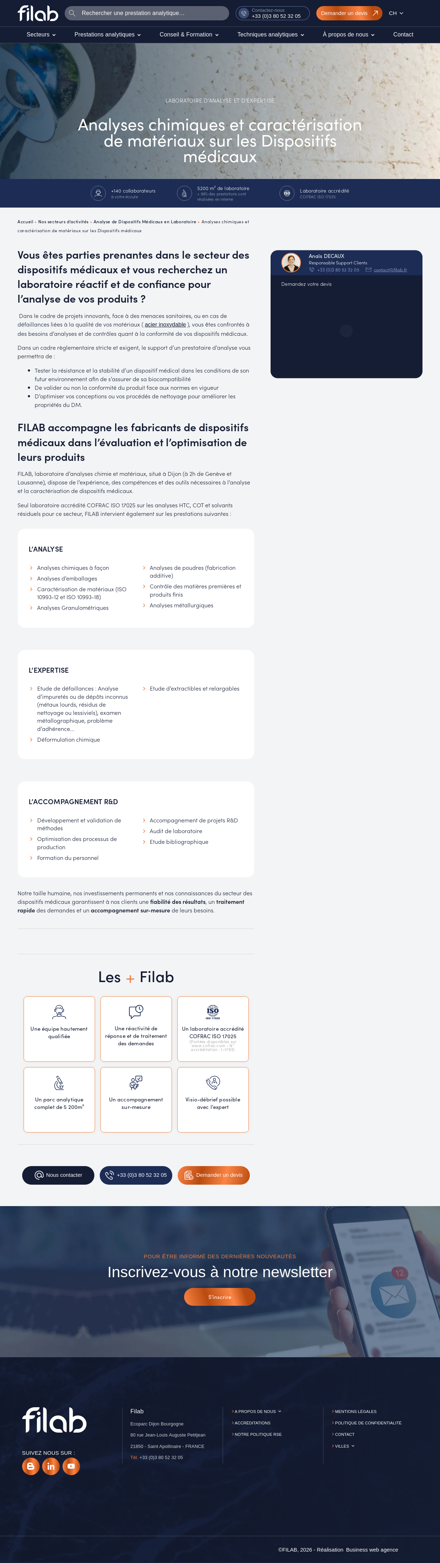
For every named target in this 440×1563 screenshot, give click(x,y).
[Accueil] (38, 13)
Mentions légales (356, 1411)
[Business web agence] (372, 1549)
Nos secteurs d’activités (63, 221)
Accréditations (253, 1423)
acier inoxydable (165, 325)
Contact (345, 1434)
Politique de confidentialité (368, 1423)
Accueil (25, 221)
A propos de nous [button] (255, 1411)
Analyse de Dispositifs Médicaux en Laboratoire (145, 221)
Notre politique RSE (258, 1434)
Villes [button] (342, 1446)
